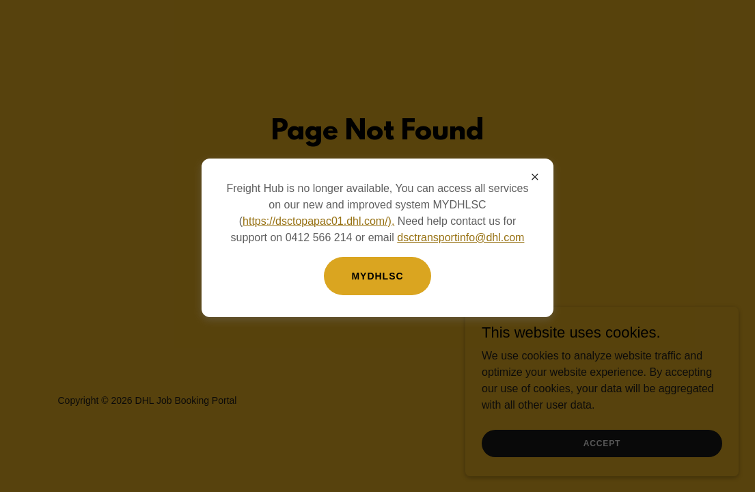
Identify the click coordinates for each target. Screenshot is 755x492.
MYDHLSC (377, 276)
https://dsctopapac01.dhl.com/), (318, 221)
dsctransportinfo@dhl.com (460, 237)
